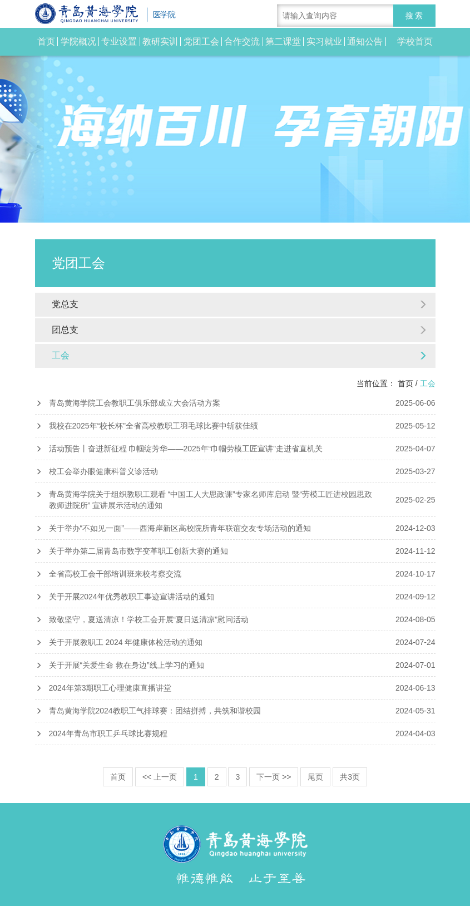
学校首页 (415, 41)
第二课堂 (283, 41)
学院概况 (78, 41)
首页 (46, 41)
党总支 (239, 304)
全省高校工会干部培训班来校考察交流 (236, 573)
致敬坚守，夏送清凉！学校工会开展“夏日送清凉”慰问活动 (236, 619)
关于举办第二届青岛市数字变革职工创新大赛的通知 (236, 551)
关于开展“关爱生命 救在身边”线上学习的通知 (236, 665)
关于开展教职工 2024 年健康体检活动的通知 (236, 642)
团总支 (239, 329)
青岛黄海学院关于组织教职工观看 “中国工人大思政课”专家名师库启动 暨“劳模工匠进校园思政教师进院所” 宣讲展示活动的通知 (236, 500)
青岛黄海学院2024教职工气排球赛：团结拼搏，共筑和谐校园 (236, 710)
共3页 (350, 776)
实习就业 (324, 41)
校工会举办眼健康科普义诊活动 (236, 471)
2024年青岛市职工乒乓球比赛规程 (236, 733)
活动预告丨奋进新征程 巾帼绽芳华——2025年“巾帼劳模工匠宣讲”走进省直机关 (236, 448)
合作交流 (242, 41)
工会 (239, 355)
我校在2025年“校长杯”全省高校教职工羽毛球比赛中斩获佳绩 (236, 425)
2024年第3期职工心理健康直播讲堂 (236, 687)
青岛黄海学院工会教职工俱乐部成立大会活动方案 (236, 402)
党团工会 (201, 41)
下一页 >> (273, 776)
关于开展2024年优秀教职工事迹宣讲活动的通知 (236, 596)
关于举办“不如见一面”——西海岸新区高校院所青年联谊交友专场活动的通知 (236, 528)
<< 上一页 (159, 776)
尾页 (315, 776)
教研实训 (160, 41)
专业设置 (119, 41)
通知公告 (365, 41)
